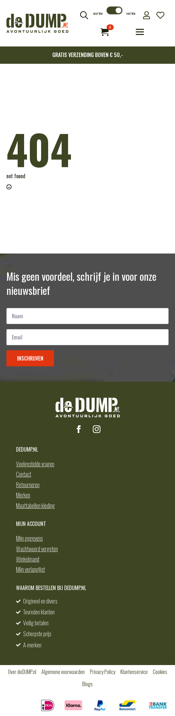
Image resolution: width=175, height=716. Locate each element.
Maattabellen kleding (35, 505)
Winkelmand (27, 559)
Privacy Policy (102, 671)
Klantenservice (134, 671)
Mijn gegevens (29, 538)
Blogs (87, 683)
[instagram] (97, 429)
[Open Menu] (140, 32)
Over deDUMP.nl (22, 671)
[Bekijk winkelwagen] (104, 32)
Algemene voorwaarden (63, 671)
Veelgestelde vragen (35, 464)
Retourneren (27, 484)
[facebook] (79, 429)
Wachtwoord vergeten (37, 549)
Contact (23, 474)
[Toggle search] (84, 15)
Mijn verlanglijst (30, 569)
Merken (23, 495)
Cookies (160, 671)
